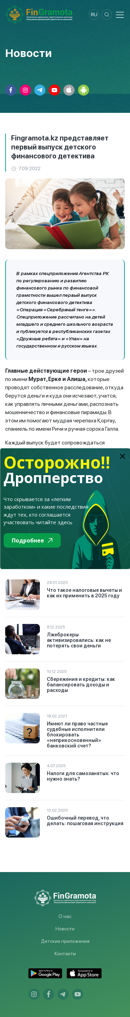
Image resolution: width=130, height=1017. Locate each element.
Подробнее (32, 540)
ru (94, 14)
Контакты (65, 953)
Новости (65, 928)
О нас (65, 916)
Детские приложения (65, 941)
